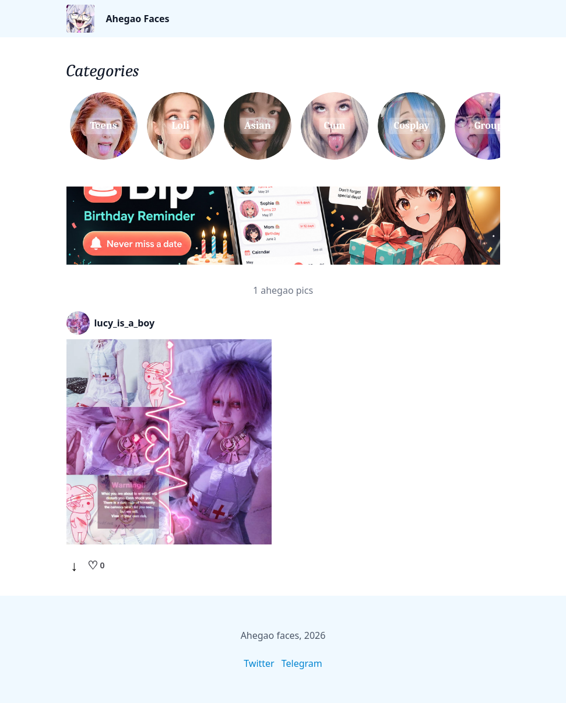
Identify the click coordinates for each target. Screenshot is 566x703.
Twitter (259, 663)
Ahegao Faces (138, 18)
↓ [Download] (74, 565)
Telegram (302, 663)
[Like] (96, 565)
